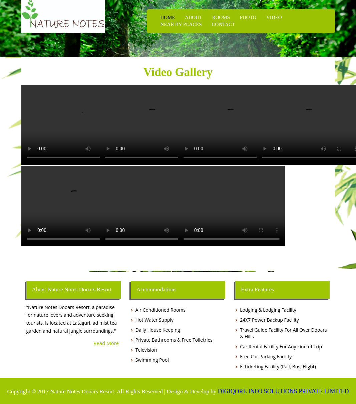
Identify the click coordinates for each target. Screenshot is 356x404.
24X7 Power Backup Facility (269, 320)
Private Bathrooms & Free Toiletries (174, 340)
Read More (106, 343)
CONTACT (223, 24)
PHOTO (248, 17)
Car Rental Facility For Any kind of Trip (281, 346)
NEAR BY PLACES (181, 24)
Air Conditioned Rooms (160, 310)
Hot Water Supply (154, 320)
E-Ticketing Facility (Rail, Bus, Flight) (278, 366)
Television (146, 350)
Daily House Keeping (157, 330)
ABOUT (193, 17)
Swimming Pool (152, 360)
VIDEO (273, 17)
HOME (167, 17)
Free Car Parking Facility (266, 356)
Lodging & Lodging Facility (268, 310)
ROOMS (221, 17)
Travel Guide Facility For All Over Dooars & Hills (283, 333)
